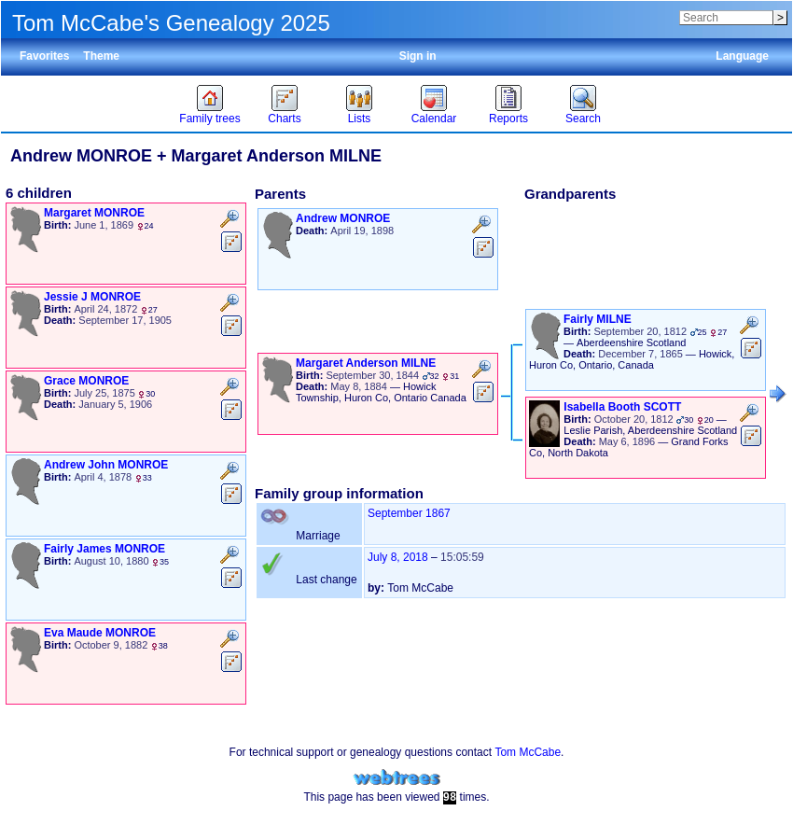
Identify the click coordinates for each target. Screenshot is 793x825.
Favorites (44, 56)
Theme (101, 56)
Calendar (434, 118)
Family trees (209, 118)
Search (583, 118)
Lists (359, 118)
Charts (284, 118)
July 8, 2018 (398, 557)
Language (742, 56)
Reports (508, 118)
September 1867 (409, 513)
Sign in (418, 56)
